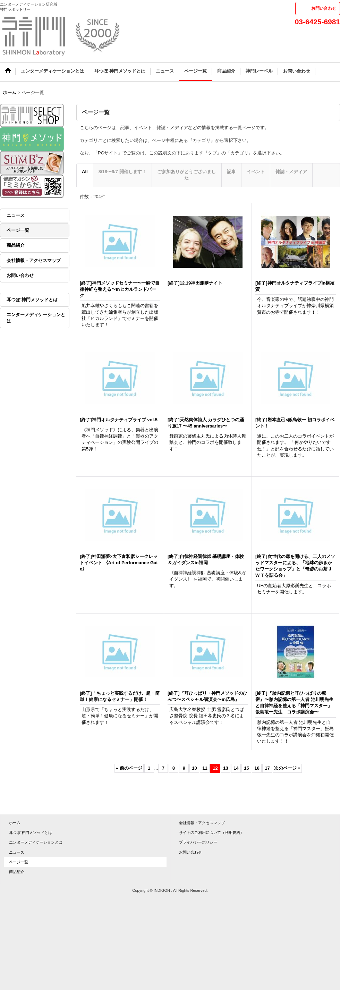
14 (235, 768)
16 (256, 768)
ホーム (14, 823)
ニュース (16, 215)
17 (267, 768)
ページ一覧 (18, 230)
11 (204, 768)
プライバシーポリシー (198, 842)
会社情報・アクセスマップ (34, 260)
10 (194, 768)
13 (225, 768)
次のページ (287, 768)
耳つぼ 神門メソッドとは (32, 299)
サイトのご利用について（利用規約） (211, 832)
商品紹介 (16, 245)
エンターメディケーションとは (36, 317)
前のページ (129, 768)
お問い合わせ (323, 8)
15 (246, 768)
